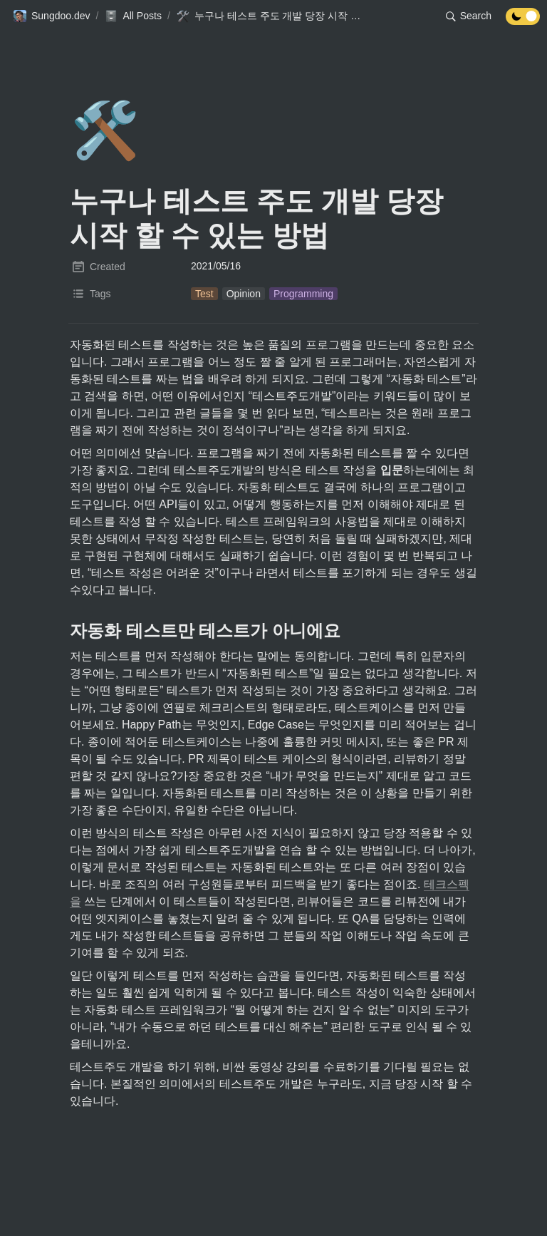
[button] (52, 16)
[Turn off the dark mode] (523, 21)
